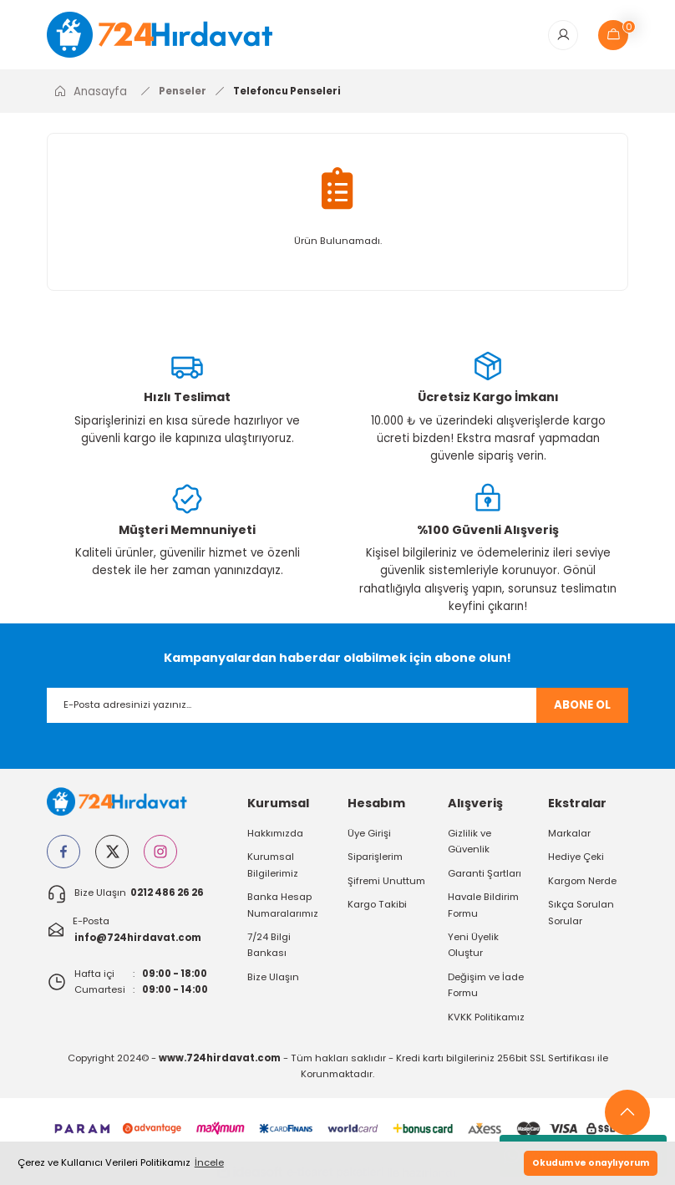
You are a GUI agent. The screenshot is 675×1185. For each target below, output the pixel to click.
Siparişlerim (375, 857)
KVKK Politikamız (486, 1017)
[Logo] (171, 34)
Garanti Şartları (484, 874)
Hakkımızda (275, 834)
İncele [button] (209, 1162)
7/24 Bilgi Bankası (269, 945)
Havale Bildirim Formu (483, 905)
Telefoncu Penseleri (287, 91)
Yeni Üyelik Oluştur (473, 945)
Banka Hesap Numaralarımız (282, 905)
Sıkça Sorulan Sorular (581, 913)
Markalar (569, 834)
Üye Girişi (369, 834)
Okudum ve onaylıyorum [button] (590, 1163)
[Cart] (613, 35)
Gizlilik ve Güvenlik (469, 842)
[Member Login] (563, 35)
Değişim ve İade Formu (486, 984)
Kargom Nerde (582, 881)
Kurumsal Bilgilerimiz (272, 865)
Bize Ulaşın (273, 977)
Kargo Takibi (377, 905)
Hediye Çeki (576, 857)
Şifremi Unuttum (386, 881)
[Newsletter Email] (337, 705)
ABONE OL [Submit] (582, 706)
